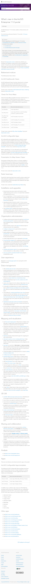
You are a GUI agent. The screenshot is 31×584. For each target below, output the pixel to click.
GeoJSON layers (8, 361)
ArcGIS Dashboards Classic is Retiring (20, 89)
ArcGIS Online (19, 555)
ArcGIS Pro (18, 557)
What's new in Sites (13, 516)
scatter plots (25, 390)
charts (8, 387)
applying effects (23, 326)
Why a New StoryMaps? (17, 131)
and (19, 433)
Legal (28, 581)
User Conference (4, 576)
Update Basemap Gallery (17, 184)
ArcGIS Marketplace (20, 566)
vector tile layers (6, 312)
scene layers (16, 310)
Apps (2, 564)
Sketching (5, 335)
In (7, 45)
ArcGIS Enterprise (7, 1)
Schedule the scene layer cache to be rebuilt (12, 301)
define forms (6, 284)
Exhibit (23, 165)
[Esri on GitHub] (21, 573)
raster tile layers (23, 310)
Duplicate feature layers (8, 356)
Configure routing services (8, 228)
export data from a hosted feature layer (17, 277)
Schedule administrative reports (10, 249)
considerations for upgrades (8, 42)
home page (25, 238)
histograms (18, 390)
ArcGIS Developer (19, 562)
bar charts (9, 390)
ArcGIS (17, 560)
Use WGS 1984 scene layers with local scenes (12, 396)
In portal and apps (11, 47)
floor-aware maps (11, 363)
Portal (2, 557)
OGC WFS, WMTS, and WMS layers (18, 376)
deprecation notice (10, 61)
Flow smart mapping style (10, 321)
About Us (3, 571)
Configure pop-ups (7, 354)
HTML (20, 365)
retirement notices (22, 42)
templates (19, 152)
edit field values (24, 284)
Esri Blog (3, 574)
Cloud (2, 562)
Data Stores (3, 560)
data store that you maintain (15, 315)
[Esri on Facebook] (19, 573)
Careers (3, 573)
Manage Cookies (23, 581)
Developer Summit (5, 578)
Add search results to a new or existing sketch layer (13, 339)
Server (2, 559)
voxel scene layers (9, 414)
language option (13, 260)
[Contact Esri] (22, 573)
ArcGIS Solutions (19, 564)
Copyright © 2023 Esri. (5, 581)
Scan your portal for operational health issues (12, 252)
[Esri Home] (18, 569)
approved (18, 225)
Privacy (18, 581)
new (8, 208)
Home (2, 555)
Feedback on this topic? (24, 542)
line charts (13, 390)
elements (8, 369)
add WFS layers (13, 403)
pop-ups (9, 367)
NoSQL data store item (11, 268)
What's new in (12, 453)
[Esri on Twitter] (17, 573)
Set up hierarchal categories (9, 240)
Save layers (5, 345)
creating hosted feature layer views (18, 292)
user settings (25, 246)
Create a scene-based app (8, 409)
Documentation (4, 566)
